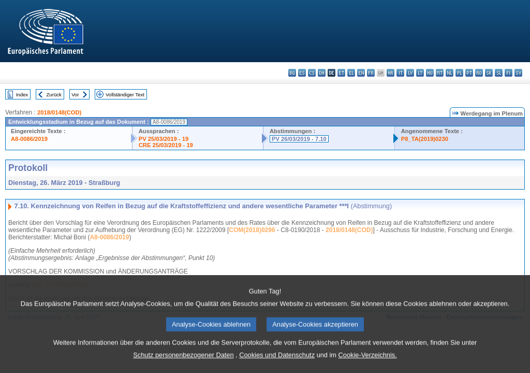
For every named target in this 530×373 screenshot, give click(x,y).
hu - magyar (430, 73)
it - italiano (400, 73)
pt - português (469, 73)
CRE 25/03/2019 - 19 (166, 145)
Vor (75, 94)
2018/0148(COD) (59, 112)
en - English (361, 73)
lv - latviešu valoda (410, 73)
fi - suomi (508, 73)
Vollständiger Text (125, 94)
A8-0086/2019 (29, 139)
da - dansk (322, 73)
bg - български (292, 73)
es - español (302, 73)
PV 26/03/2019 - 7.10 (299, 139)
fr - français (371, 73)
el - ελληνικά (351, 73)
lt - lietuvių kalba (420, 73)
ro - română (479, 73)
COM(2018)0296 (252, 230)
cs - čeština (312, 73)
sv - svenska (518, 73)
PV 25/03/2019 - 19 (163, 139)
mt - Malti (440, 73)
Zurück (54, 94)
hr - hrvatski (390, 73)
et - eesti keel (341, 73)
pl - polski (459, 73)
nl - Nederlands (449, 73)
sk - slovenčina (489, 73)
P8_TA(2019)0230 (424, 139)
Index (22, 94)
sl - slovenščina (499, 73)
